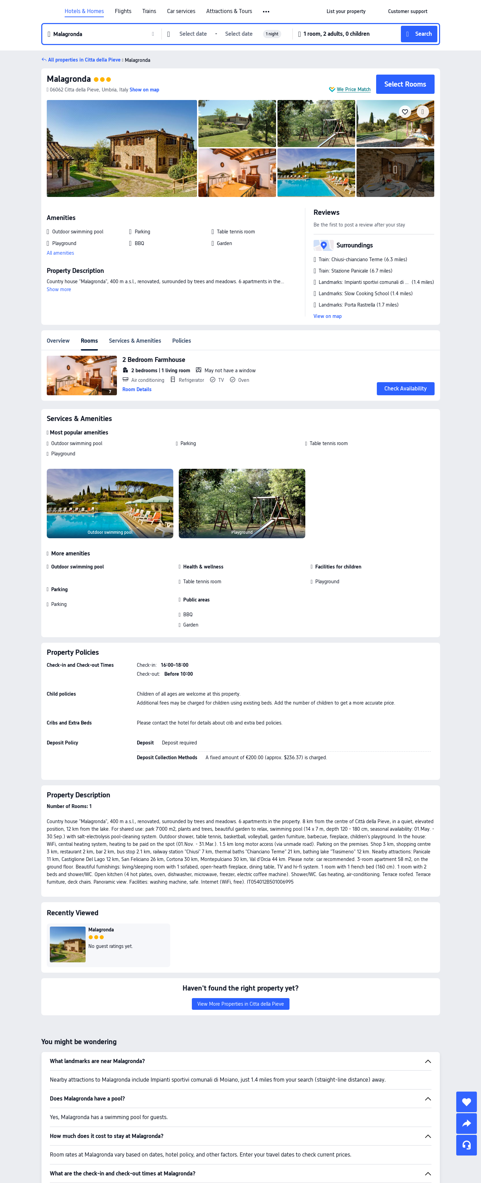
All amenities (60, 253)
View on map (328, 316)
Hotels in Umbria (324, 1151)
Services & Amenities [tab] (135, 341)
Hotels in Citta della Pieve (376, 1151)
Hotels (257, 1151)
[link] (346, 11)
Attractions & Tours (229, 11)
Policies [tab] (181, 341)
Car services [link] (181, 11)
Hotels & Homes (84, 11)
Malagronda (135, 60)
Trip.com (234, 1151)
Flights (123, 11)
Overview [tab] (58, 341)
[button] (266, 11)
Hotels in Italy (285, 1151)
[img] (122, 148)
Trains (149, 11)
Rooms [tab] (89, 341)
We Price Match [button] (354, 89)
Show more (59, 289)
